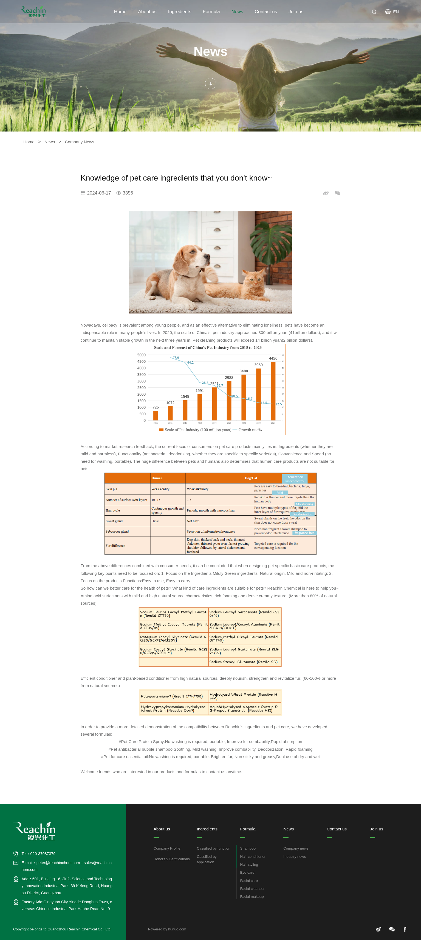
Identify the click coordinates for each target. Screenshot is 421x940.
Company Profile (167, 849)
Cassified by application (207, 859)
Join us (296, 11)
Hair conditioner (252, 857)
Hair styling (249, 865)
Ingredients (179, 11)
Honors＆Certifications (172, 860)
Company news (295, 849)
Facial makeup (252, 897)
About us (147, 11)
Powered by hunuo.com (167, 929)
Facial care (249, 881)
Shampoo (248, 849)
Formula (211, 11)
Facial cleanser (252, 889)
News (237, 11)
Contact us (266, 11)
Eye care (247, 873)
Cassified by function (213, 849)
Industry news (294, 857)
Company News (79, 141)
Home (120, 11)
